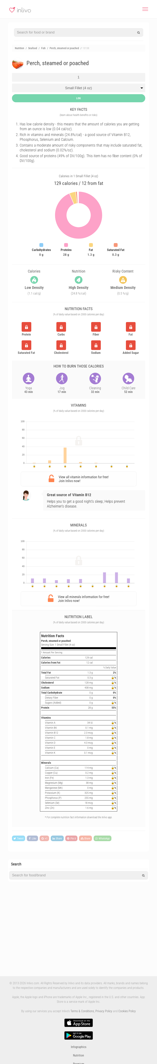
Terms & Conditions (82, 1011)
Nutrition (78, 1055)
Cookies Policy (127, 1011)
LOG (78, 98)
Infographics (78, 1047)
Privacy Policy (103, 1011)
